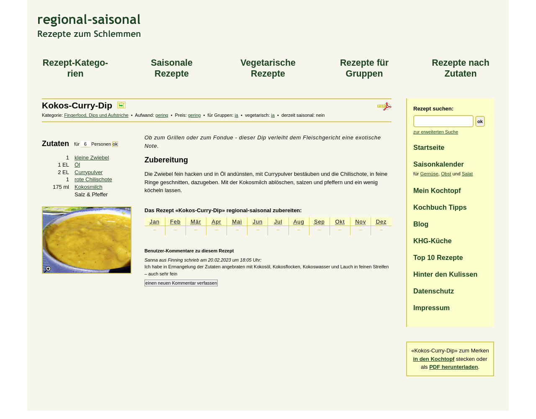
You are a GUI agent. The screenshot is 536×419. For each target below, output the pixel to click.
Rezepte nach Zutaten (461, 68)
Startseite (428, 147)
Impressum (431, 307)
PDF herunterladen (453, 367)
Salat (467, 173)
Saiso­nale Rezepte (172, 68)
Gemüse (429, 173)
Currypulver (89, 172)
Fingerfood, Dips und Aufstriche (96, 115)
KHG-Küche (432, 240)
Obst (446, 173)
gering (161, 115)
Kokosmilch (88, 187)
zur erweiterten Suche (435, 131)
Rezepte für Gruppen (364, 68)
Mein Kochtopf (437, 190)
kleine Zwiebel (92, 157)
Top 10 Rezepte (438, 257)
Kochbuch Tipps (440, 207)
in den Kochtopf (434, 359)
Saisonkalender (438, 164)
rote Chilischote (93, 179)
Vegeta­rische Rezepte (268, 68)
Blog (420, 224)
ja (236, 115)
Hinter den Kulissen (445, 274)
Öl (77, 165)
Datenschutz (433, 291)
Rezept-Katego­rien (75, 68)
